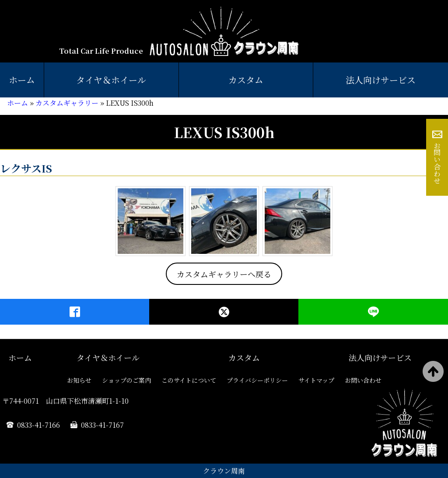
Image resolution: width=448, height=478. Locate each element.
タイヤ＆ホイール (111, 79)
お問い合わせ (437, 163)
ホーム (22, 79)
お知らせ (79, 380)
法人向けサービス (380, 357)
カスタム (245, 79)
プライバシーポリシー (257, 380)
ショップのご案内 (126, 380)
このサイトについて (188, 380)
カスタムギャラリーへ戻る (224, 274)
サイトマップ (316, 380)
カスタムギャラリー (66, 103)
